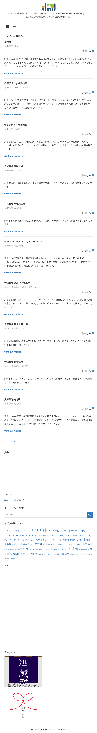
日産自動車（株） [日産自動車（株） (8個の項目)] (61, 549)
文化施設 (17, 404)
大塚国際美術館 (12, 399)
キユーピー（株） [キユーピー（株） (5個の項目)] (32, 536)
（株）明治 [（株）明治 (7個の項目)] (10, 558)
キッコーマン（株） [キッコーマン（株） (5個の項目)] (18, 536)
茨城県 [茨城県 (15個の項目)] (34, 554)
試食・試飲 (33, 287)
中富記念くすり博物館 (15, 124)
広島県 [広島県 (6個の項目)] (6, 549)
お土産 (10, 287)
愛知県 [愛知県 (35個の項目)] (24, 549)
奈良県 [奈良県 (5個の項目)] (45, 544)
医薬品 (10, 46)
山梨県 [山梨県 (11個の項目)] (84, 544)
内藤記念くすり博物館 (15, 83)
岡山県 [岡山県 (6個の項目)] (90, 544)
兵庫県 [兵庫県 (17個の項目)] (79, 539)
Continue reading (12, 73)
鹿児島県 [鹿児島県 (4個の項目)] (72, 554)
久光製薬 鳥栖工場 (13, 166)
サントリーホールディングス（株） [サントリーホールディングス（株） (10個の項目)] (19, 540)
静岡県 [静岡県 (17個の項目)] (65, 554)
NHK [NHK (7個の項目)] (29, 531)
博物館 (17, 46)
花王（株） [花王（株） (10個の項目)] (25, 554)
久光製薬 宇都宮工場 (14, 203)
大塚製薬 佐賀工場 (13, 361)
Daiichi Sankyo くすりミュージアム (23, 241)
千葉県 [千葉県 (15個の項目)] (7, 544)
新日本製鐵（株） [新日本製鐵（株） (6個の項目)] (36, 549)
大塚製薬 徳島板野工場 (16, 324)
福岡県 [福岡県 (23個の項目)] (16, 554)
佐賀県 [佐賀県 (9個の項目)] (72, 540)
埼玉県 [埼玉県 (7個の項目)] (14, 544)
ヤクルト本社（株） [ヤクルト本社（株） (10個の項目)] (43, 540)
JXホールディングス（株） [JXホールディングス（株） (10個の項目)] (15, 531)
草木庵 (7, 42)
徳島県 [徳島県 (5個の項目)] (12, 549)
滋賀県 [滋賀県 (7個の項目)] (86, 549)
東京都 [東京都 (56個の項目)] (73, 549)
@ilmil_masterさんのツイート (18, 500)
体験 (9, 246)
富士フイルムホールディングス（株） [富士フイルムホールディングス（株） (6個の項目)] (67, 544)
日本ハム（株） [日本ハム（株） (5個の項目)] (48, 549)
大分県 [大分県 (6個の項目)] (19, 544)
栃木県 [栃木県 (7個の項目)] (81, 549)
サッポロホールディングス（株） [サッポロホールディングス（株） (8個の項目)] (78, 535)
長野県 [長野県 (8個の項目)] (40, 554)
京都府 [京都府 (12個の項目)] (66, 540)
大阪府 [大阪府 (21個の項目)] (38, 544)
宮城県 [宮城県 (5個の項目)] (50, 544)
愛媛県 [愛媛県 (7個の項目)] (17, 549)
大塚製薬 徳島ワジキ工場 (17, 282)
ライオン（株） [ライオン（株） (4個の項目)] (57, 540)
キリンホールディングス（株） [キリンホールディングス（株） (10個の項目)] (51, 535)
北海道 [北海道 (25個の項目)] (87, 539)
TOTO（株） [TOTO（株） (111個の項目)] (42, 530)
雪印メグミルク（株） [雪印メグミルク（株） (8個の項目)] (53, 554)
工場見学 (24, 87)
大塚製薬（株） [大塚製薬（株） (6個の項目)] (28, 544)
